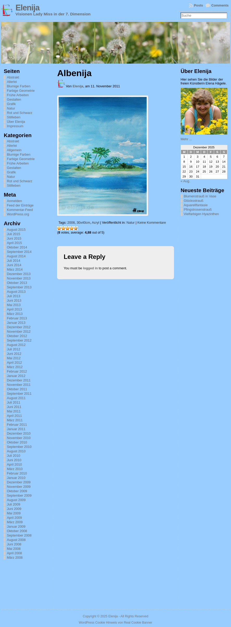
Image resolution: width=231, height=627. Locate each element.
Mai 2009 (14, 513)
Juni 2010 (14, 460)
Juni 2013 (14, 300)
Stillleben (13, 117)
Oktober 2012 (17, 336)
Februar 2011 (17, 425)
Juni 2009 (14, 509)
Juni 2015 (14, 238)
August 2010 (16, 451)
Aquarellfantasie (196, 205)
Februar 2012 (17, 371)
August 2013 (16, 292)
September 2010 (19, 447)
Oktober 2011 (17, 389)
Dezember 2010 (18, 433)
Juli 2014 (13, 261)
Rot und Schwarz (19, 113)
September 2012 (19, 340)
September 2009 (19, 495)
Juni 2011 (14, 407)
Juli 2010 (13, 456)
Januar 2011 (16, 429)
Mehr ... (186, 139)
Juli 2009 (13, 504)
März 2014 (14, 269)
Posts (198, 5)
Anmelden (14, 201)
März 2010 (14, 469)
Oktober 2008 (17, 531)
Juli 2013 (13, 296)
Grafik (11, 104)
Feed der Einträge (20, 205)
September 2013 (19, 287)
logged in (90, 268)
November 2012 (18, 331)
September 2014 (19, 252)
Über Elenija (16, 122)
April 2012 (14, 362)
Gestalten (14, 99)
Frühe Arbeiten (18, 95)
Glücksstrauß (193, 201)
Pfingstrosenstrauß (198, 209)
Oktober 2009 (17, 491)
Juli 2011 (13, 402)
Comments (219, 5)
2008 (71, 222)
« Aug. (185, 181)
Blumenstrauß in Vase (200, 196)
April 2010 (14, 464)
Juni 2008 (14, 544)
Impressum (15, 126)
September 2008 (19, 535)
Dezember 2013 (18, 274)
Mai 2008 (14, 549)
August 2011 (16, 398)
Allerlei (12, 82)
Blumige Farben (18, 86)
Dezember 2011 (18, 380)
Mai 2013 (14, 305)
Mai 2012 (14, 358)
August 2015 (16, 230)
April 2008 (14, 553)
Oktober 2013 (17, 283)
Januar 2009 (16, 526)
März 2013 (14, 314)
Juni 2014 (14, 265)
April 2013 (14, 309)
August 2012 (16, 345)
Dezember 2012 (18, 327)
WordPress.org (18, 214)
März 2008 (14, 557)
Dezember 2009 (18, 482)
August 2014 (16, 256)
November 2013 (18, 278)
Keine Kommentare (152, 222)
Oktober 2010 (17, 442)
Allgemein (14, 150)
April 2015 (14, 243)
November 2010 (18, 438)
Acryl (95, 222)
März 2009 (14, 522)
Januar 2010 (16, 478)
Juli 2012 (13, 349)
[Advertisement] (206, 349)
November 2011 (18, 385)
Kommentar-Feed (20, 210)
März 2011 (14, 420)
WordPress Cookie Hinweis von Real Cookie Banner (115, 622)
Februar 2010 (17, 473)
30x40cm (83, 222)
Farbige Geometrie (21, 91)
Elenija (27, 7)
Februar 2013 (17, 318)
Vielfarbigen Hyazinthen (201, 214)
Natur (11, 108)
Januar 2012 (16, 376)
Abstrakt (13, 77)
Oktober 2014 (17, 247)
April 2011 (14, 416)
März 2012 (14, 367)
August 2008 (16, 540)
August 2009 (16, 500)
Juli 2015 (13, 234)
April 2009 (14, 518)
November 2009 (18, 487)
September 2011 (19, 393)
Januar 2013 (16, 323)
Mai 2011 (14, 411)
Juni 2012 (14, 354)
